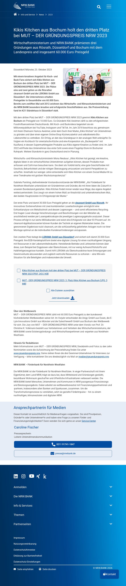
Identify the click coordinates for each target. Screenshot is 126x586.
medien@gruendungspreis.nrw (94, 356)
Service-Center (89, 421)
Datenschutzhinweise (24, 549)
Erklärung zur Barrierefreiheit (28, 555)
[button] (109, 574)
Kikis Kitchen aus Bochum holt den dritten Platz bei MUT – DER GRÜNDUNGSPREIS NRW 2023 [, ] (64, 272)
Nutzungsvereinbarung (25, 543)
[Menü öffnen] (108, 7)
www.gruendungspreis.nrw (27, 353)
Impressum (19, 537)
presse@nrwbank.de (63, 454)
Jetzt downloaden (63, 298)
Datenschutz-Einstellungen (27, 561)
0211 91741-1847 (66, 445)
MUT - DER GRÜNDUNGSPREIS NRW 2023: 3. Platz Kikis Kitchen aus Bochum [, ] (64, 282)
